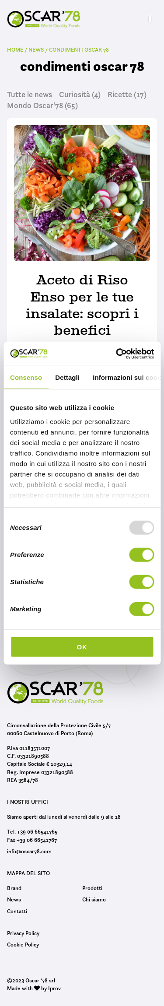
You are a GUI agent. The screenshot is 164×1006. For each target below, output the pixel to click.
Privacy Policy (23, 932)
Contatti (17, 911)
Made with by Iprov (34, 988)
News (14, 899)
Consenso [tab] (26, 377)
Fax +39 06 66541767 (32, 839)
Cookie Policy (23, 944)
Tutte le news (29, 94)
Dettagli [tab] (67, 377)
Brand (14, 887)
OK (82, 647)
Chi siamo (94, 899)
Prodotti (92, 887)
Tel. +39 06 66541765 (32, 831)
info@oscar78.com (29, 851)
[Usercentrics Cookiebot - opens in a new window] (117, 353)
